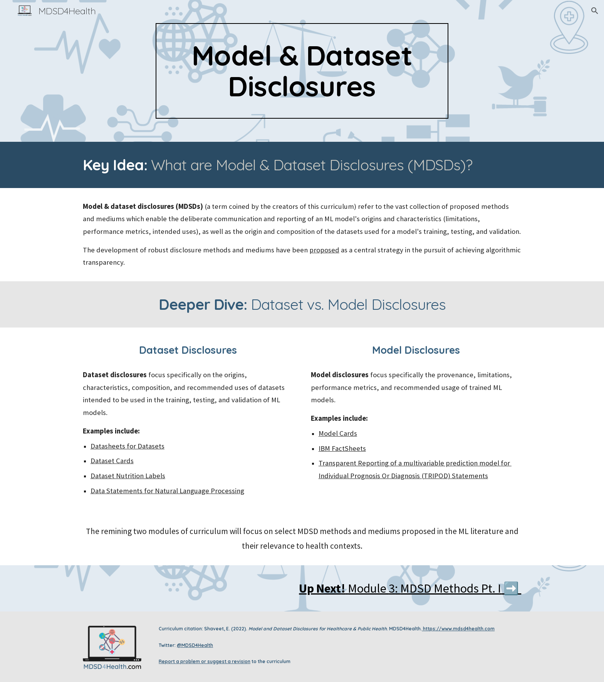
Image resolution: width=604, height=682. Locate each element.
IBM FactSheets (342, 448)
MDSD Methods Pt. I (450, 588)
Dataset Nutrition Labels (128, 475)
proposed (324, 249)
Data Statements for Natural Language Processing (167, 490)
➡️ (511, 588)
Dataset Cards (112, 460)
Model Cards (338, 433)
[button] (595, 11)
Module (368, 588)
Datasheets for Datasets (127, 446)
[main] (302, 71)
